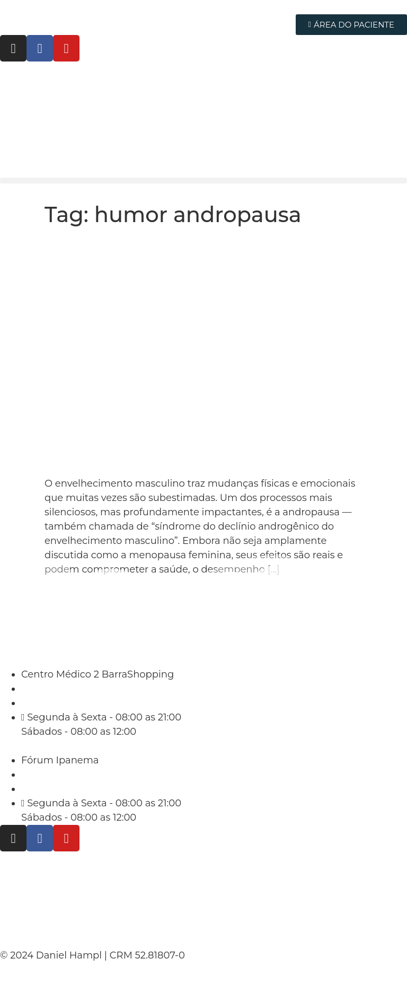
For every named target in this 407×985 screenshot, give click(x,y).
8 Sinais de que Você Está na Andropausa (180, 244)
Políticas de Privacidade (78, 872)
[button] (203, 180)
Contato (26, 927)
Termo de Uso (46, 900)
